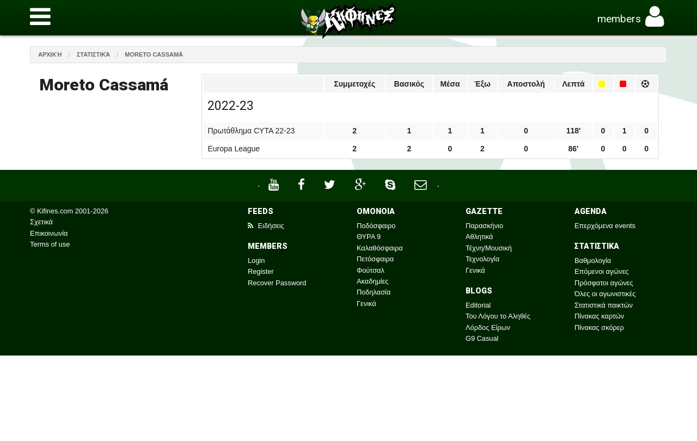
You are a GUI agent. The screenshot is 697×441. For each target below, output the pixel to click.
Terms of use (50, 244)
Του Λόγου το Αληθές (498, 316)
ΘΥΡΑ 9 (369, 236)
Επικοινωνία (49, 233)
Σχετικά (41, 222)
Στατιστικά (94, 54)
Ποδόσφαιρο (376, 226)
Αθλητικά (479, 236)
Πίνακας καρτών (599, 316)
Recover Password (277, 283)
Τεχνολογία (482, 259)
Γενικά (366, 303)
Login (256, 260)
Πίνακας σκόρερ (599, 327)
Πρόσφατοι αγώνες (603, 283)
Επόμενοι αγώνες (601, 271)
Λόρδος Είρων (488, 327)
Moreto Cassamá (154, 54)
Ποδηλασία (373, 292)
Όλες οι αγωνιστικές (604, 294)
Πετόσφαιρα (375, 259)
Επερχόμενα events (604, 226)
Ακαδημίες (373, 281)
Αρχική (50, 54)
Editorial (478, 305)
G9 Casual (482, 338)
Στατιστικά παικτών (603, 305)
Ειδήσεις (266, 226)
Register (261, 271)
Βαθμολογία (592, 260)
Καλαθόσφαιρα (380, 248)
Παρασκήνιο (484, 226)
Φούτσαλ (370, 270)
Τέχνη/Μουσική (489, 248)
